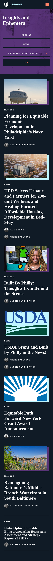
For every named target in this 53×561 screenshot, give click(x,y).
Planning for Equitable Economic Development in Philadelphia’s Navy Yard (26, 126)
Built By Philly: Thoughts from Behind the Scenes (26, 288)
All (26, 62)
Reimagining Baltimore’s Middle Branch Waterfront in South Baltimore (25, 490)
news (26, 44)
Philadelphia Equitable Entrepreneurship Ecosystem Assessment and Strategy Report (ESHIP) (25, 533)
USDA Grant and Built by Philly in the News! (26, 349)
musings (26, 35)
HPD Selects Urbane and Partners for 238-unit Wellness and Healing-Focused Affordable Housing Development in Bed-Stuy (25, 206)
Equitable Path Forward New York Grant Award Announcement (23, 420)
